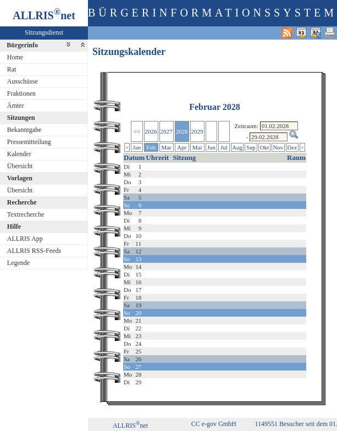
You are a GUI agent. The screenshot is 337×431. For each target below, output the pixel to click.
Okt (264, 147)
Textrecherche (26, 214)
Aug (237, 147)
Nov (278, 147)
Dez (292, 147)
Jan (137, 147)
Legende (18, 263)
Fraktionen (21, 93)
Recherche (22, 202)
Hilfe (14, 226)
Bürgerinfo (22, 45)
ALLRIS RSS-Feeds (34, 251)
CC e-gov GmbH (213, 424)
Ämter (15, 105)
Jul (224, 147)
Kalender (19, 154)
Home (15, 57)
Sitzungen (21, 117)
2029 (197, 131)
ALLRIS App (25, 238)
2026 (151, 131)
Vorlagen (19, 178)
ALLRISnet (130, 425)
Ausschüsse (22, 81)
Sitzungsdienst (44, 32)
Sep (251, 147)
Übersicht (20, 166)
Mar (166, 147)
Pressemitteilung (29, 142)
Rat (11, 69)
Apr (181, 147)
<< (137, 131)
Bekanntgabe (24, 130)
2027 (167, 131)
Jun (211, 147)
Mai (197, 147)
